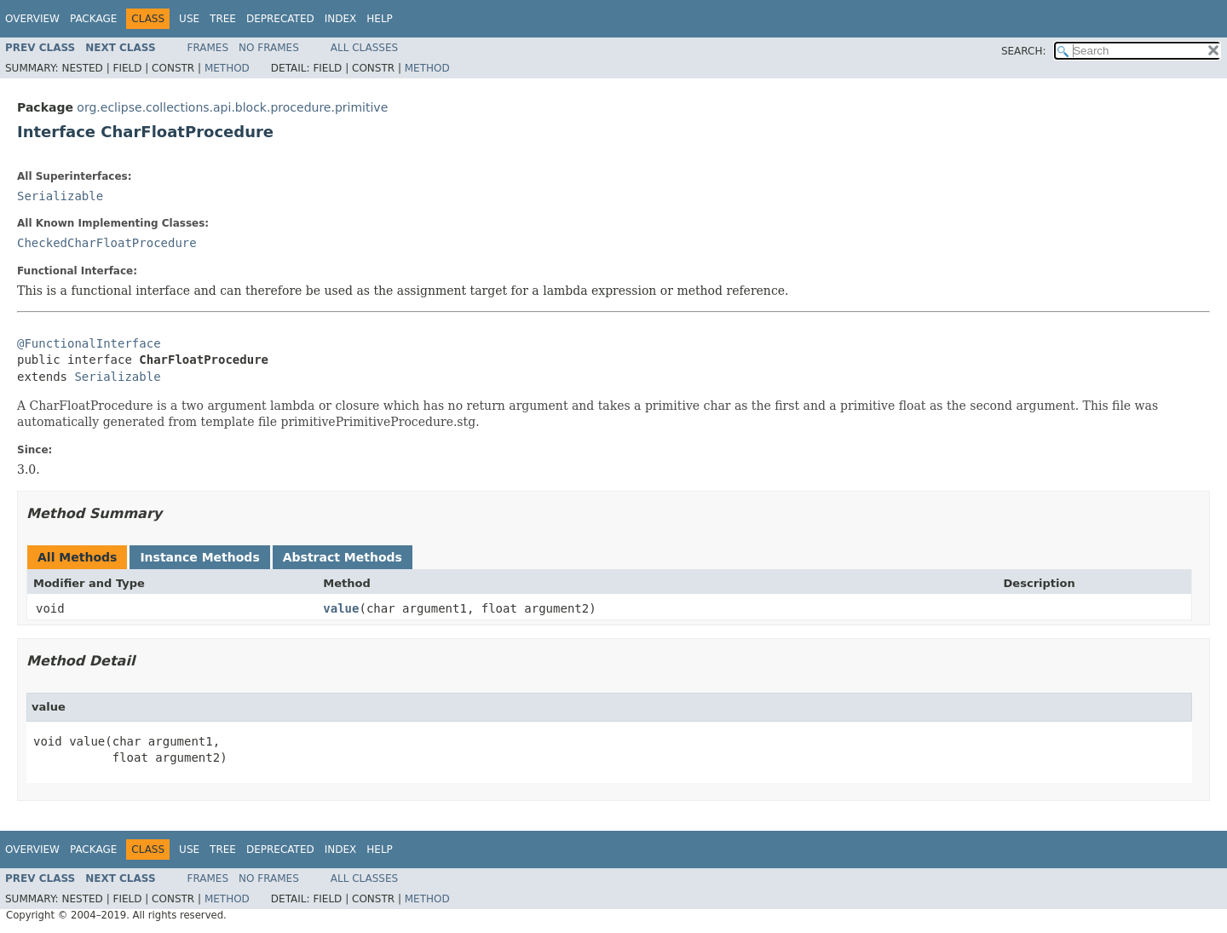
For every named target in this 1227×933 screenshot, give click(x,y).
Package (93, 19)
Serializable (60, 196)
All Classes (364, 48)
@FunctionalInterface (89, 343)
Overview (32, 19)
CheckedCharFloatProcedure (107, 243)
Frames (208, 48)
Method (227, 68)
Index (341, 19)
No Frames (269, 48)
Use (189, 19)
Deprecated (280, 19)
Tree (223, 19)
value (341, 608)
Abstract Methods (342, 557)
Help (379, 19)
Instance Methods (199, 557)
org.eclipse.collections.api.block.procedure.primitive (232, 107)
